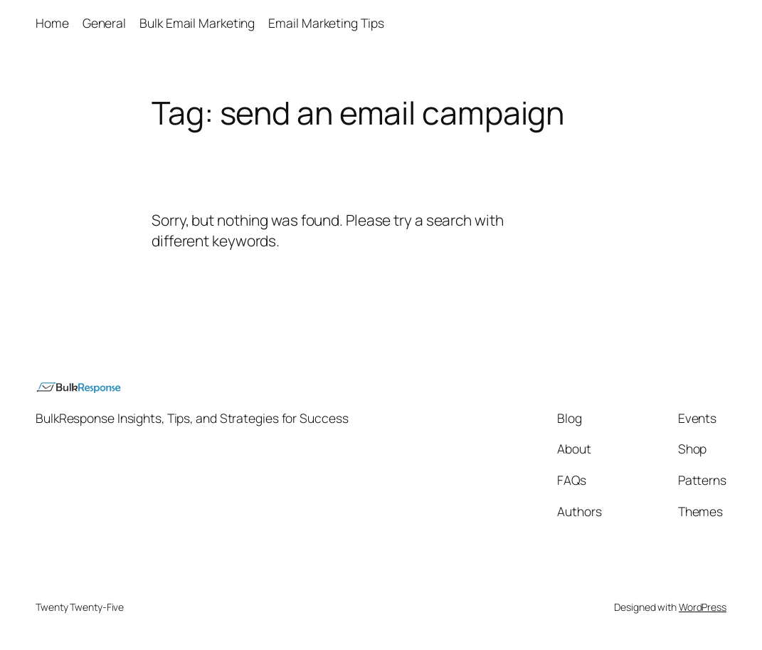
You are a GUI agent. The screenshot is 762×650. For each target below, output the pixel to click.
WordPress (702, 607)
